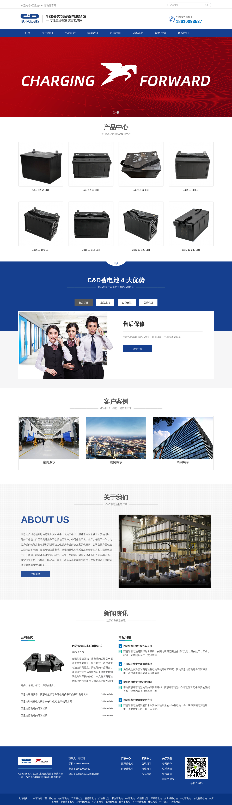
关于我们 (47, 33)
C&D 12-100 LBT (41, 249)
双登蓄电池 (77, 798)
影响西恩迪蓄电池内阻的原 (137, 682)
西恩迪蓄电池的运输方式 (87, 646)
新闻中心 (146, 758)
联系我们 (183, 33)
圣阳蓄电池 (142, 798)
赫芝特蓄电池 (200, 798)
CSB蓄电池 (36, 798)
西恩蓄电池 (127, 763)
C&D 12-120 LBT (141, 249)
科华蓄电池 (124, 801)
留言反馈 (160, 33)
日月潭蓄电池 (139, 801)
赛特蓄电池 (90, 798)
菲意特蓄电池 (67, 801)
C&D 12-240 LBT (191, 249)
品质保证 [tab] (148, 302)
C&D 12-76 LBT (141, 190)
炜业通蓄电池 (171, 798)
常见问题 (146, 773)
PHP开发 (163, 801)
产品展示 (70, 33)
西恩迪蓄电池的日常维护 (34, 708)
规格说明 (137, 33)
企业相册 (115, 33)
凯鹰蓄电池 (111, 801)
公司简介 (167, 763)
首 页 (27, 33)
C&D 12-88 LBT (191, 190)
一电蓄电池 (185, 798)
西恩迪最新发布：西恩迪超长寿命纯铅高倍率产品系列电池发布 (54, 694)
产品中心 (126, 758)
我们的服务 (168, 779)
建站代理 (152, 801)
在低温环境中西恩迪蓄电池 (137, 664)
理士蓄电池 (50, 798)
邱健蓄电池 (127, 768)
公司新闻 (146, 763)
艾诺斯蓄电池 (83, 801)
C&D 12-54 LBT (40, 190)
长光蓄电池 (117, 798)
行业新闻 (146, 768)
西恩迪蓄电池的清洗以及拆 (137, 646)
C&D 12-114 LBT (91, 249)
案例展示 (49, 462)
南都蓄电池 (63, 798)
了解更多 (35, 574)
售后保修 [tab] (83, 302)
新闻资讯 (92, 33)
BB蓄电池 (130, 798)
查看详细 (137, 348)
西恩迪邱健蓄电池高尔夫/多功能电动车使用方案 (46, 701)
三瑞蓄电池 (156, 798)
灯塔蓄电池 (103, 798)
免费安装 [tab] (127, 302)
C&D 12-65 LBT (90, 190)
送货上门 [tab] (105, 302)
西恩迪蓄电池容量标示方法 (137, 699)
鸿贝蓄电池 (97, 801)
